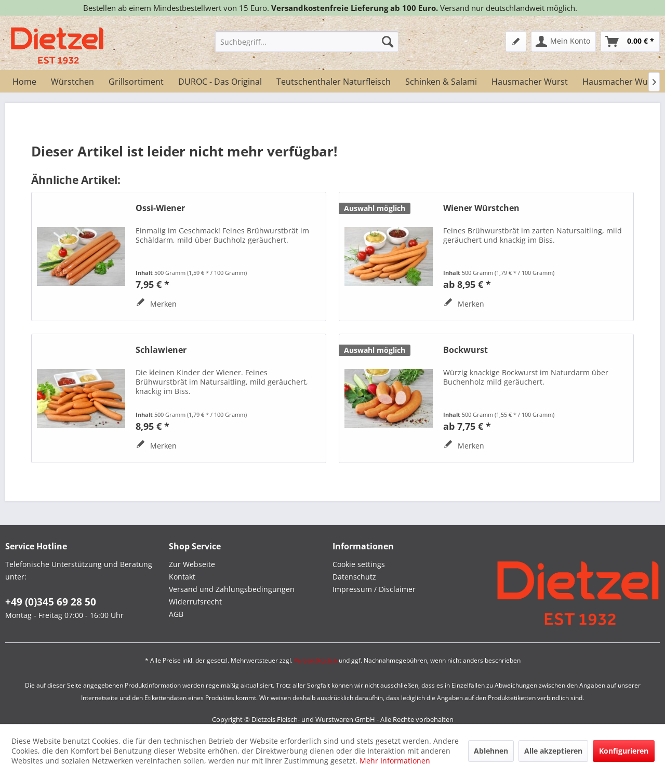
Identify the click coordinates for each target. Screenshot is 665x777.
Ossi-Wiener (160, 208)
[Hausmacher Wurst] (529, 81)
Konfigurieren (623, 751)
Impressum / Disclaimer (374, 589)
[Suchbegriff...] (306, 41)
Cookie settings (358, 564)
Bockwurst (465, 350)
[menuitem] (306, 41)
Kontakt (182, 577)
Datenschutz (354, 577)
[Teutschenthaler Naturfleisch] (333, 81)
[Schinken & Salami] (441, 81)
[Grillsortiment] (136, 81)
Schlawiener (161, 350)
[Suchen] (387, 41)
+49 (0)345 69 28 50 (50, 602)
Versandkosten (315, 660)
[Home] (24, 81)
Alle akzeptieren (553, 751)
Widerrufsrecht (195, 602)
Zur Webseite (192, 564)
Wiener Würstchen (481, 208)
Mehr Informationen (395, 761)
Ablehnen (491, 751)
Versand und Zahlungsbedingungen (232, 589)
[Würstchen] (72, 81)
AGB (176, 614)
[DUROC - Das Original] (220, 81)
